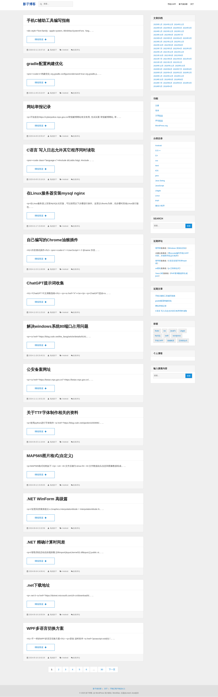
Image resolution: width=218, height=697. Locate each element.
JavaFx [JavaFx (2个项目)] (173, 331)
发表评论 (76, 50)
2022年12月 (168, 42)
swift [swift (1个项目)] (166, 336)
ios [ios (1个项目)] (165, 331)
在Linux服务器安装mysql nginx (56, 193)
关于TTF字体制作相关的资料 (52, 413)
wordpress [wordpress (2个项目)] (177, 336)
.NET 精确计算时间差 (46, 542)
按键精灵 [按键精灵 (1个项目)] (170, 341)
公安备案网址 (39, 369)
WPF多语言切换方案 (45, 628)
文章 (159, 115)
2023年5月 (167, 38)
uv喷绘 (158, 268)
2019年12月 (168, 76)
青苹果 (158, 248)
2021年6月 (167, 59)
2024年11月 (179, 24)
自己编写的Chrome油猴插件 (52, 240)
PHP (157, 201)
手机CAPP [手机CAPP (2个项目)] (159, 341)
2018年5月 (158, 86)
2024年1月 (158, 31)
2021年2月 (167, 62)
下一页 (112, 670)
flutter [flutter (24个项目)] (157, 331)
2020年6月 (187, 69)
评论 (159, 121)
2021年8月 (178, 55)
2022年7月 (158, 48)
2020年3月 (177, 73)
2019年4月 (187, 83)
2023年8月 (168, 35)
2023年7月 (178, 35)
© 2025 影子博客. (86, 693)
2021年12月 (168, 52)
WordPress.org (161, 126)
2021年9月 (168, 55)
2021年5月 (177, 59)
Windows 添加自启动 (177, 248)
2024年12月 (168, 24)
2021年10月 (158, 55)
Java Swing (160, 181)
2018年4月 (167, 86)
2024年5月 (177, 28)
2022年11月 (179, 42)
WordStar (116, 693)
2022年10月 (158, 45)
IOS (156, 171)
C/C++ (158, 150)
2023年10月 (158, 35)
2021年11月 (179, 52)
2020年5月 (158, 73)
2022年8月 (178, 45)
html (157, 166)
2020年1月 (158, 76)
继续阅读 (45, 39)
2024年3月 (187, 28)
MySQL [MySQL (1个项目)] (158, 336)
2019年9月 (168, 79)
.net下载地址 (38, 585)
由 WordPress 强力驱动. (102, 693)
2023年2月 (158, 42)
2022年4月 (177, 48)
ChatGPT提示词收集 (45, 283)
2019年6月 (167, 83)
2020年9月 (158, 69)
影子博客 (29, 4)
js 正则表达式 (174, 268)
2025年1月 (158, 24)
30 (103, 670)
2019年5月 (177, 83)
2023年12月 (168, 31)
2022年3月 (187, 48)
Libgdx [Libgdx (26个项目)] (182, 331)
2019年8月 (178, 79)
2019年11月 (179, 76)
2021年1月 (177, 62)
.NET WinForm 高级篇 (47, 499)
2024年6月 (167, 28)
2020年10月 (180, 66)
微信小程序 (160, 206)
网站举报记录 (39, 107)
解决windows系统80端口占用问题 (57, 326)
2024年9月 (158, 28)
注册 (157, 105)
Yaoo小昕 (159, 273)
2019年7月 (158, 83)
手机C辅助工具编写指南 (48, 20)
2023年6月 (158, 38)
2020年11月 (169, 66)
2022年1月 (158, 52)
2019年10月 (158, 79)
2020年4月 (167, 73)
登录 (157, 110)
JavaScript (159, 186)
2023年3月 (187, 38)
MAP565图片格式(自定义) (50, 456)
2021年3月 (158, 62)
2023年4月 (177, 38)
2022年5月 (167, 48)
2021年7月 (158, 59)
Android (65, 50)
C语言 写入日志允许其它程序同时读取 (61, 150)
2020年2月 (187, 73)
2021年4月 (187, 59)
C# (156, 155)
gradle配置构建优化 (45, 63)
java (157, 176)
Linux (157, 196)
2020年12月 (158, 66)
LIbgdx (158, 191)
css (156, 160)
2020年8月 (167, 69)
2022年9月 (168, 45)
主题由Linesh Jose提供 (130, 693)
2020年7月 (177, 69)
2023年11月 (179, 31)
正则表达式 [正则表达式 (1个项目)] (183, 341)
